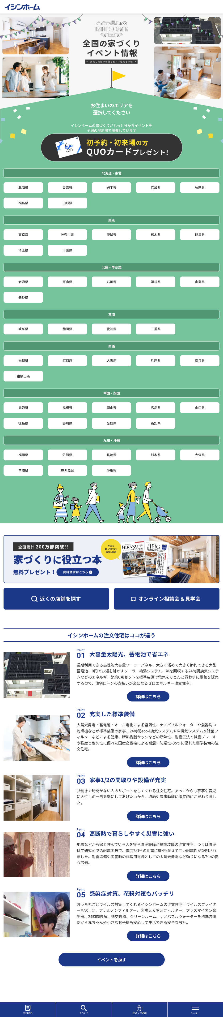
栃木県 (155, 240)
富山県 (67, 292)
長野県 (23, 310)
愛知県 (111, 344)
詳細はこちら (148, 728)
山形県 (67, 206)
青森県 (67, 188)
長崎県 (111, 482)
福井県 (155, 292)
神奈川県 (67, 240)
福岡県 (23, 482)
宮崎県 (23, 500)
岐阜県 (23, 344)
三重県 (155, 344)
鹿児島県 (67, 500)
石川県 (111, 292)
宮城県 (155, 188)
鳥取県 (23, 430)
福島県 (23, 206)
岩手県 (111, 188)
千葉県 (67, 258)
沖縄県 (111, 500)
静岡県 (67, 344)
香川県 (67, 448)
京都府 (67, 378)
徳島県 (23, 448)
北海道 (23, 188)
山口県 (199, 430)
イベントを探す (111, 991)
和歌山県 (23, 396)
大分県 (199, 482)
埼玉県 (23, 258)
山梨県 (199, 292)
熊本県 (155, 482)
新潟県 (23, 292)
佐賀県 (67, 482)
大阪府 (111, 378)
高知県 (155, 448)
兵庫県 (155, 378)
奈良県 (199, 378)
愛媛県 (111, 448)
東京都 (23, 240)
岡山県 (111, 430)
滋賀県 (23, 378)
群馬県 (199, 240)
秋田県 (199, 188)
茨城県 (111, 240)
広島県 (155, 430)
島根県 (67, 430)
